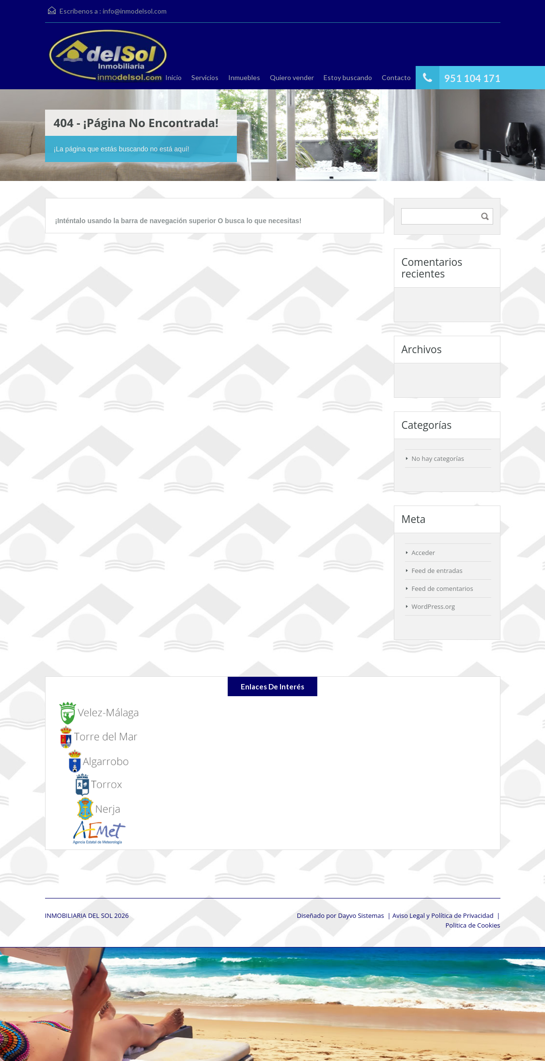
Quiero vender (292, 77)
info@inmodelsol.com (135, 11)
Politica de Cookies (472, 925)
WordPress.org (433, 606)
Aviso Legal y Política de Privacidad (443, 915)
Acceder (424, 552)
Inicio (173, 77)
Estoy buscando (348, 77)
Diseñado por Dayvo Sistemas (340, 915)
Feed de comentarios (442, 588)
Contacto (396, 77)
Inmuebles (244, 77)
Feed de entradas (437, 570)
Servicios (204, 77)
